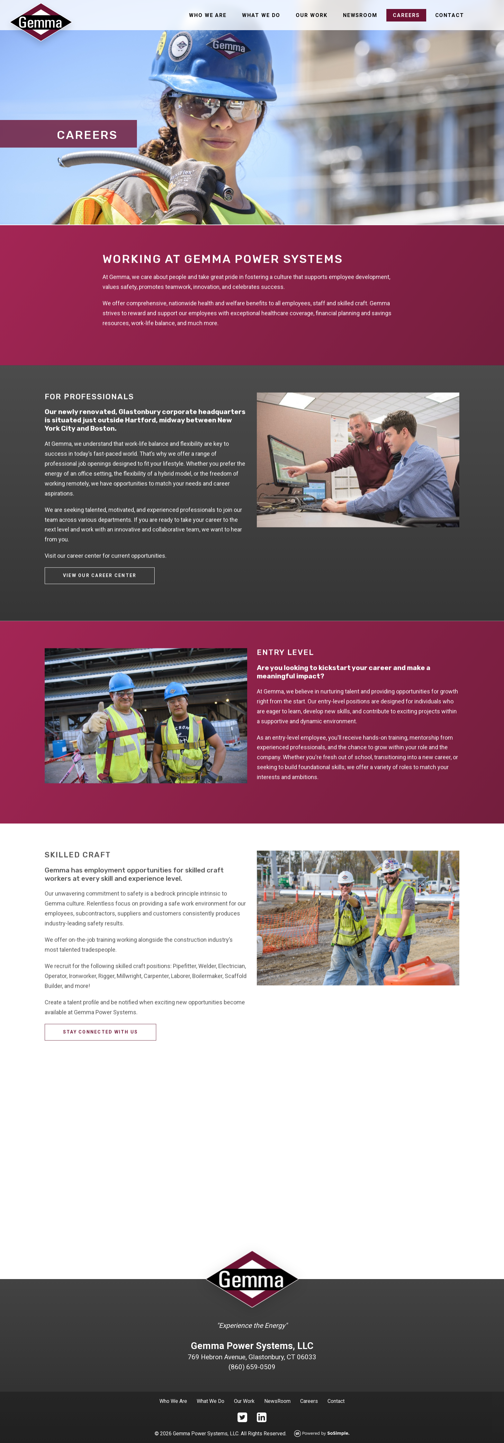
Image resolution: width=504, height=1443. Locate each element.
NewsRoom (277, 1401)
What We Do (261, 15)
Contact (449, 15)
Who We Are (208, 15)
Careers (406, 15)
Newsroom (360, 15)
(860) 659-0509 (252, 1367)
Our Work (311, 15)
